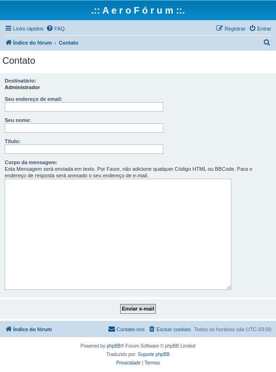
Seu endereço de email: (33, 99)
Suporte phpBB (154, 354)
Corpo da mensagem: (31, 162)
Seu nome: (18, 120)
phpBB (114, 346)
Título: (13, 141)
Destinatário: (20, 81)
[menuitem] (55, 28)
